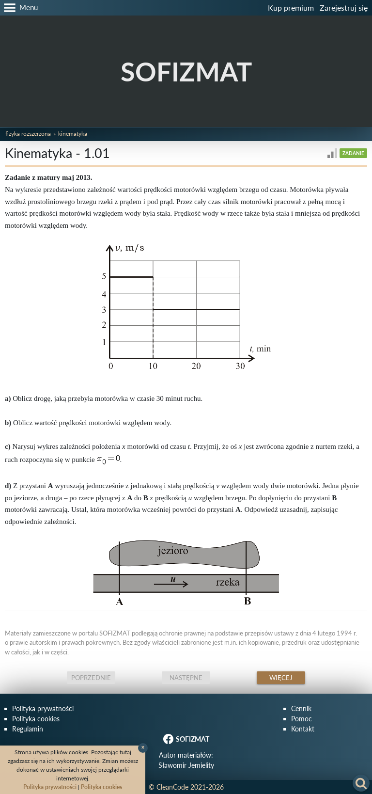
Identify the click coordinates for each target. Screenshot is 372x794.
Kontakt (302, 729)
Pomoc (301, 719)
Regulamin (27, 729)
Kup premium (291, 7)
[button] (19, 8)
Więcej (281, 678)
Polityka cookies (36, 719)
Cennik (301, 708)
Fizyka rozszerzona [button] (28, 133)
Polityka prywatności (43, 708)
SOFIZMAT (186, 71)
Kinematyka (72, 133)
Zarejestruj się (344, 7)
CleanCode (172, 787)
